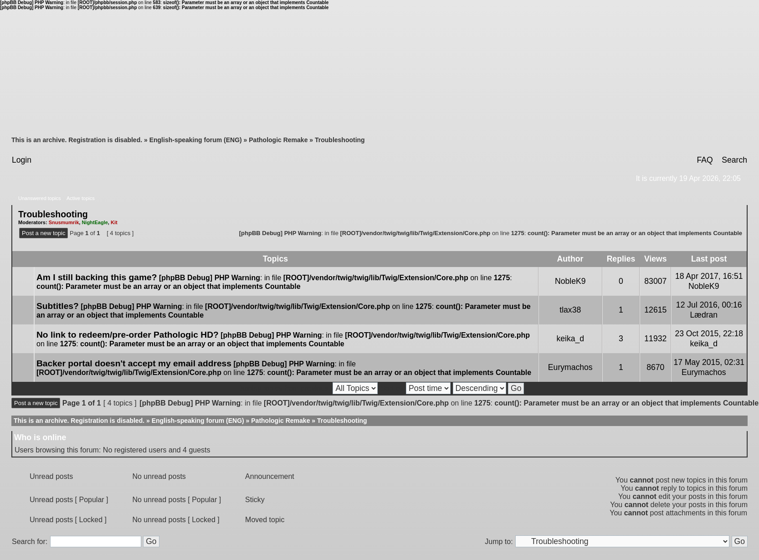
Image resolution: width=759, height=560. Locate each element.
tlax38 (570, 309)
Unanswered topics (39, 198)
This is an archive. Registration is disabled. (76, 140)
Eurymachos (570, 367)
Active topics (81, 198)
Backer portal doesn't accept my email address (133, 363)
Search (734, 159)
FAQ (705, 159)
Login (21, 159)
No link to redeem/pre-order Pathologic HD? (127, 334)
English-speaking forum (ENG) (195, 140)
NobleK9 (570, 281)
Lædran (704, 314)
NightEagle (95, 222)
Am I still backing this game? (96, 277)
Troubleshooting (340, 140)
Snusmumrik (64, 222)
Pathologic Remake (278, 140)
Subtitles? (57, 306)
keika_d (570, 338)
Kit (114, 222)
